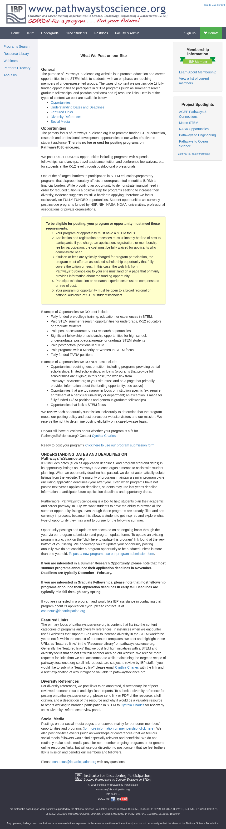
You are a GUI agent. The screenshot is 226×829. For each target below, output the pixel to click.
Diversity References (66, 117)
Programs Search (16, 46)
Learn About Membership (197, 72)
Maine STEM (188, 123)
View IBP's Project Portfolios (194, 153)
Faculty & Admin (127, 33)
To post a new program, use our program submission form (111, 554)
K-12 (30, 33)
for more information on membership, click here (118, 728)
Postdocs (101, 33)
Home (15, 33)
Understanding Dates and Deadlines (77, 107)
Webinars (11, 61)
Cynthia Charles (104, 436)
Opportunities (60, 102)
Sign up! (190, 33)
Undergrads (50, 33)
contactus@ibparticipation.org (63, 611)
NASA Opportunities (194, 129)
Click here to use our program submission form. (120, 445)
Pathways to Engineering (197, 135)
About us (10, 75)
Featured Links (62, 112)
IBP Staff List (113, 794)
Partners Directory (17, 68)
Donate (211, 33)
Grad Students (76, 33)
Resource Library (16, 54)
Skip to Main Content (214, 5)
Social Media (60, 121)
